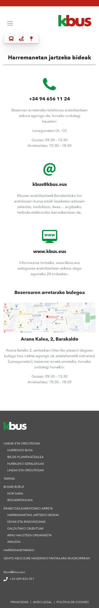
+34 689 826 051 (19, 578)
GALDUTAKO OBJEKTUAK (25, 528)
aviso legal (42, 602)
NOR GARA (15, 493)
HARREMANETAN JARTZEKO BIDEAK (33, 514)
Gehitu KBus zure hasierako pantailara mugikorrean (47, 558)
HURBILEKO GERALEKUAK (25, 463)
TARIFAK (9, 478)
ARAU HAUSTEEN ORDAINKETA (29, 535)
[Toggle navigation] (10, 23)
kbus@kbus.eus (14, 572)
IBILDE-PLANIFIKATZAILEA (25, 456)
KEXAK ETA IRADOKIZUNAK (26, 521)
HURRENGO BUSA (20, 450)
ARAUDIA (14, 541)
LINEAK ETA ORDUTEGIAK (25, 470)
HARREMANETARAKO (19, 550)
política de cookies (73, 602)
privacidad (19, 602)
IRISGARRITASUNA (20, 500)
